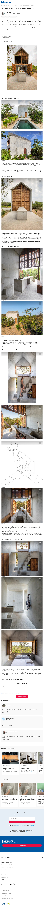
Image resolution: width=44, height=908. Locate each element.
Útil (3, 712)
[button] (22, 855)
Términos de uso (5, 890)
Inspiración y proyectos (9, 5)
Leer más (12, 772)
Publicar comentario (22, 696)
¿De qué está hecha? (5, 40)
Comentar (9, 712)
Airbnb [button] (2, 336)
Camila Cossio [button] (3, 160)
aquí (26, 831)
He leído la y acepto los (21, 826)
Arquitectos (16, 5)
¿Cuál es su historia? (5, 37)
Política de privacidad (6, 893)
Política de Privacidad (19, 825)
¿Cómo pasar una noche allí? (7, 41)
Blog (4, 5)
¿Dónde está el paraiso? (6, 36)
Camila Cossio (4, 92)
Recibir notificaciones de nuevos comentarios (10, 693)
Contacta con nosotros (5, 881)
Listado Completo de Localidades (7, 869)
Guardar (13, 17)
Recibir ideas (22, 821)
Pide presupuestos (22, 845)
